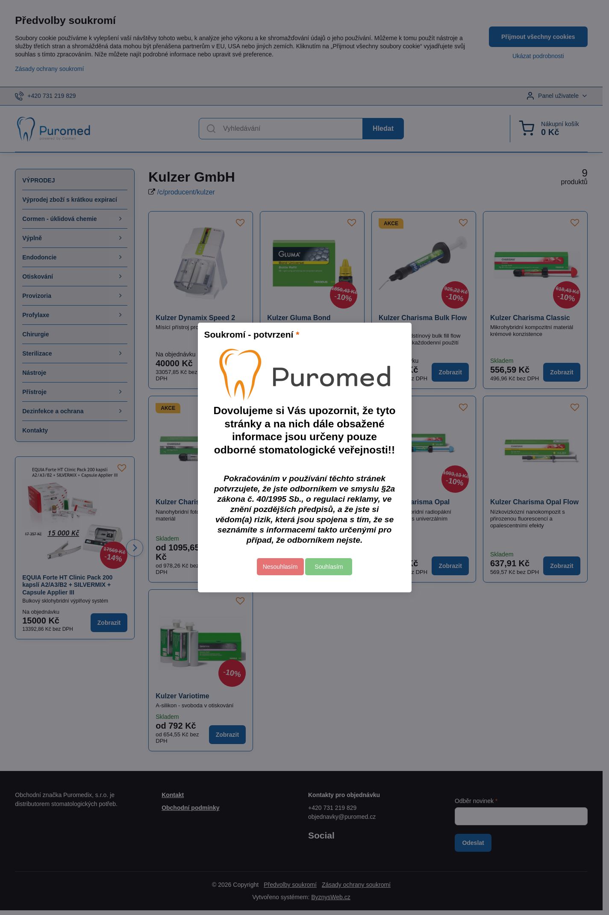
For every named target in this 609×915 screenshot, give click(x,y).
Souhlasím (329, 566)
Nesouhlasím (280, 566)
